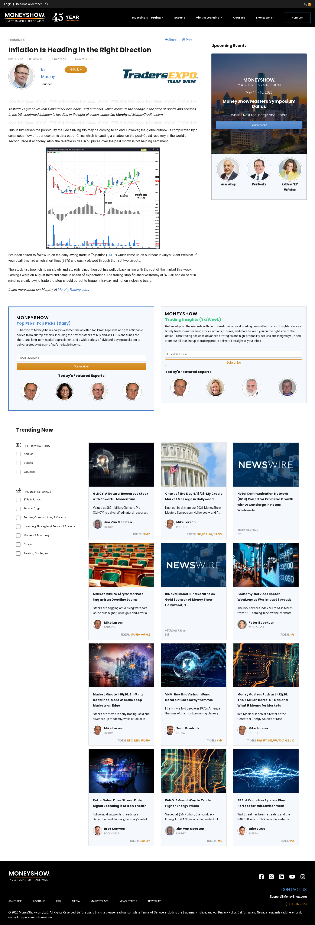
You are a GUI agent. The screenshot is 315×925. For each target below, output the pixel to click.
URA (275, 740)
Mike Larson (186, 522)
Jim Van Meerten (118, 522)
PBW (259, 740)
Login (8, 4)
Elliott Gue (257, 829)
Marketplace (99, 901)
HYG (204, 534)
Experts (179, 17)
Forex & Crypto (33, 508)
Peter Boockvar (261, 622)
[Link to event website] (259, 103)
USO (137, 634)
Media (76, 901)
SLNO (136, 740)
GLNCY (146, 534)
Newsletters (128, 901)
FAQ (58, 901)
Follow (76, 69)
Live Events (264, 17)
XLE (148, 634)
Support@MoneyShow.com (288, 896)
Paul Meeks (259, 184)
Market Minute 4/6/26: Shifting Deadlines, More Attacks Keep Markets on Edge (118, 700)
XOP (143, 634)
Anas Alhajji (228, 184)
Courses (239, 17)
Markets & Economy (36, 535)
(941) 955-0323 (296, 904)
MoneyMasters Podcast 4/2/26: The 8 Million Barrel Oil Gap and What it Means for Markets (262, 700)
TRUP (89, 59)
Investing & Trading (146, 17)
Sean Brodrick (187, 728)
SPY (220, 534)
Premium (297, 17)
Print (187, 40)
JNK (210, 534)
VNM (219, 740)
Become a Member (29, 4)
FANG (219, 841)
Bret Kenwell (114, 829)
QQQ (142, 841)
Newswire (154, 901)
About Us (39, 901)
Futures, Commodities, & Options (45, 517)
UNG (269, 740)
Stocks (28, 544)
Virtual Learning (208, 17)
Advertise (15, 901)
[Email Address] (81, 358)
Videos (28, 463)
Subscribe (81, 366)
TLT (215, 534)
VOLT (281, 740)
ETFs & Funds (32, 499)
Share (170, 40)
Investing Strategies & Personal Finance (49, 526)
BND (199, 534)
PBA (292, 841)
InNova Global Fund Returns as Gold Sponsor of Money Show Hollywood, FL (190, 599)
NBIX (130, 740)
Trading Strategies (36, 553)
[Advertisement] (259, 236)
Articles (28, 454)
